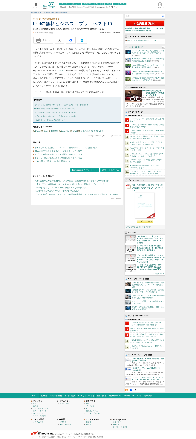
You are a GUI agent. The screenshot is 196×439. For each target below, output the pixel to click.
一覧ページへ (160, 274)
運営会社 (92, 437)
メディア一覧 (35, 437)
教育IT (88, 424)
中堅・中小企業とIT (67, 424)
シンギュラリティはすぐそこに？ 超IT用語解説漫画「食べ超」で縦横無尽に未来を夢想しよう (150, 248)
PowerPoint (65, 131)
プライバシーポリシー (76, 437)
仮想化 (35, 406)
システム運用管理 (39, 416)
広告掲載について (115, 396)
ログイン (35, 396)
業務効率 (54, 131)
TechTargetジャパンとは (86, 396)
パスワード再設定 (56, 396)
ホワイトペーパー (119, 422)
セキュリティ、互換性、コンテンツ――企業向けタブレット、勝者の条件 (61, 105)
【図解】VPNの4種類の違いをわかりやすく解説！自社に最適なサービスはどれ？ (69, 184)
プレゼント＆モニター (121, 427)
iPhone (37, 131)
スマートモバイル (110, 170)
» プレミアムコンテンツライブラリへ (139, 227)
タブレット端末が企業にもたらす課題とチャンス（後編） (55, 116)
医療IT (88, 422)
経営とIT (63, 422)
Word (75, 131)
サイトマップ (136, 396)
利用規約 (127, 396)
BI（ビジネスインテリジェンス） (93, 131)
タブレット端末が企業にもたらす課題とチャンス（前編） (55, 112)
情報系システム (92, 411)
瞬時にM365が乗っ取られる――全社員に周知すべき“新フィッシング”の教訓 (153, 93)
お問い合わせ (101, 396)
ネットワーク (38, 413)
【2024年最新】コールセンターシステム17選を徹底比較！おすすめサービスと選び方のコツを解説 (77, 194)
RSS (126, 390)
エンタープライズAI (93, 413)
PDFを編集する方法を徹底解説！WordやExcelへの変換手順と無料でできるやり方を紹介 (72, 181)
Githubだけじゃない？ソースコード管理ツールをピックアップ (61, 188)
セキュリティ (65, 403)
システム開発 (38, 422)
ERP (87, 403)
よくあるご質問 (70, 396)
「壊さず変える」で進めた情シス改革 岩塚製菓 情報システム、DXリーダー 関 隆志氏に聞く (148, 285)
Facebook (131, 390)
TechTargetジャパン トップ (84, 170)
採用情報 (100, 437)
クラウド (36, 403)
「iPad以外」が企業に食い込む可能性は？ (49, 120)
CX (87, 408)
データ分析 (90, 406)
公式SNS (45, 437)
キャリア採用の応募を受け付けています (142, 40)
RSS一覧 (116, 424)
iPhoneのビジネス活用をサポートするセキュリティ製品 (54, 109)
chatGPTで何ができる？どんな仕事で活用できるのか (57, 191)
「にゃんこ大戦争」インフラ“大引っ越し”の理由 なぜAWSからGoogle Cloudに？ (147, 188)
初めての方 (148, 396)
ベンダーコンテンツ (135, 47)
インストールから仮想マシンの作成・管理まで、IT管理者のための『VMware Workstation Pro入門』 (149, 267)
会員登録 (44, 396)
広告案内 (52, 437)
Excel (60, 70)
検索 (163, 16)
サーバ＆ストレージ (40, 408)
